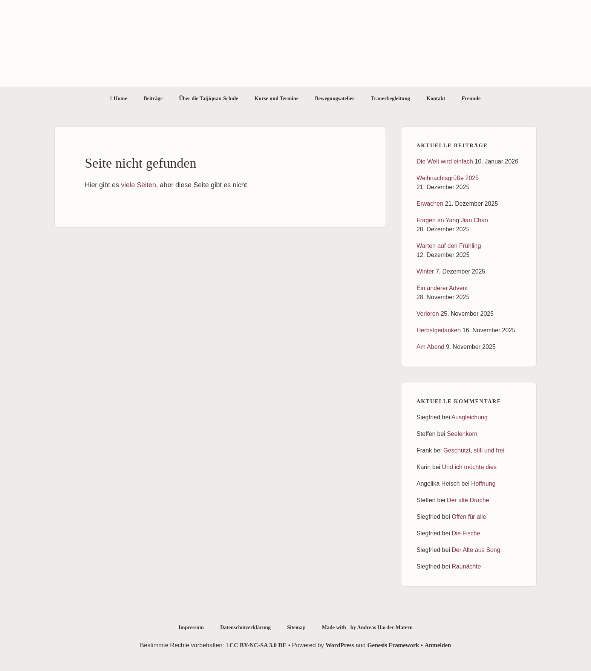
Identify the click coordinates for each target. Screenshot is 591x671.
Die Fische (466, 533)
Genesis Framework (393, 645)
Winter (425, 271)
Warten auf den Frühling (448, 246)
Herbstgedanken (438, 330)
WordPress (340, 645)
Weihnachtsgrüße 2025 (447, 178)
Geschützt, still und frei (473, 450)
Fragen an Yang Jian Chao (452, 220)
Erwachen (429, 203)
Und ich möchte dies (469, 467)
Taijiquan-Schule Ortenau (295, 43)
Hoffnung (483, 483)
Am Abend (430, 347)
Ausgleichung (470, 417)
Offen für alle (469, 517)
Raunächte (466, 566)
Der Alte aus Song (476, 550)
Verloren (427, 313)
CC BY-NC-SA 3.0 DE (256, 645)
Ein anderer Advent (442, 288)
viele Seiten (138, 185)
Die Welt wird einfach (444, 161)
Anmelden (437, 645)
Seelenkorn (462, 434)
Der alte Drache (468, 500)
